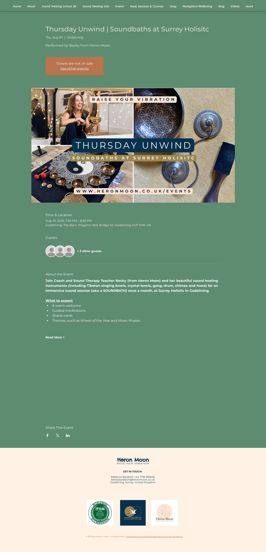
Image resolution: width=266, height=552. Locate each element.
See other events (74, 68)
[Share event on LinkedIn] (68, 435)
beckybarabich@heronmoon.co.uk (133, 479)
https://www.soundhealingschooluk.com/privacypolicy (154, 536)
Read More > (55, 337)
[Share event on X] (58, 435)
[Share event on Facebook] (47, 435)
